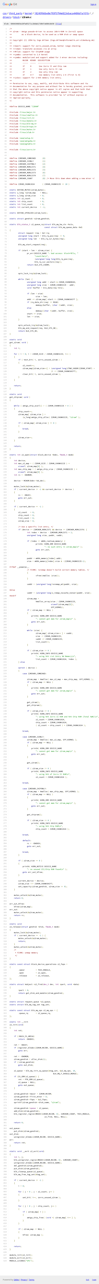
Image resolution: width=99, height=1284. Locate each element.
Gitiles (16, 1279)
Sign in (93, 4)
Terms (31, 1279)
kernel (28, 13)
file (58, 24)
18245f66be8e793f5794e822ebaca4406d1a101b (61, 13)
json (94, 1279)
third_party (15, 13)
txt (87, 1279)
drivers (7, 17)
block (16, 17)
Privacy (24, 1279)
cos (5, 13)
